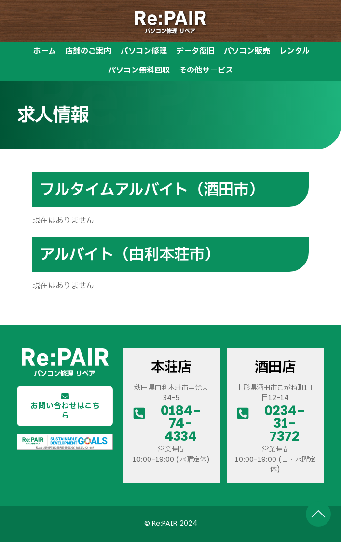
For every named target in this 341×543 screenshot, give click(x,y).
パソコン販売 (247, 51)
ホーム (44, 51)
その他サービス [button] (206, 71)
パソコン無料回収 (139, 71)
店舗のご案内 (88, 51)
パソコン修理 (144, 51)
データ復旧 (195, 51)
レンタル (294, 51)
